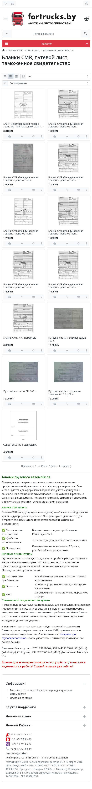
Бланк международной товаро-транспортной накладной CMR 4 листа (22, 125)
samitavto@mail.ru (16, 753)
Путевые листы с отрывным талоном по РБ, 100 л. (64, 393)
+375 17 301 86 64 (18, 748)
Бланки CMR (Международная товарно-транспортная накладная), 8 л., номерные (65, 286)
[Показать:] (58, 76)
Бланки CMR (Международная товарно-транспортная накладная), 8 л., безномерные (21, 286)
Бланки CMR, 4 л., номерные (19, 337)
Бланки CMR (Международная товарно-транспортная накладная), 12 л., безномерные (66, 179)
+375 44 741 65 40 (18, 734)
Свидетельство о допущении (20, 444)
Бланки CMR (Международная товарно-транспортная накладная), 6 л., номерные (65, 232)
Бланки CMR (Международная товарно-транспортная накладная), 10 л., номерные (20, 179)
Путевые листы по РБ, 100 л (19, 391)
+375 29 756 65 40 (18, 739)
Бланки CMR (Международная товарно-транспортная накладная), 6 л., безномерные (21, 232)
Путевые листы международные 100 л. (67, 339)
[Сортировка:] (49, 83)
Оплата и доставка (21, 697)
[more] (41, 136)
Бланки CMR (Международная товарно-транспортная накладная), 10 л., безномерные (66, 125)
